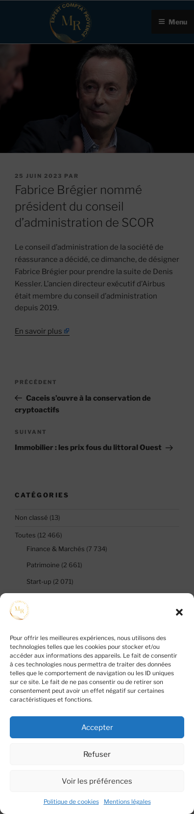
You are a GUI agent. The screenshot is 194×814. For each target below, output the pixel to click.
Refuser (97, 754)
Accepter (97, 727)
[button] (179, 612)
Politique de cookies (71, 801)
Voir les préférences (97, 781)
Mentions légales (127, 801)
